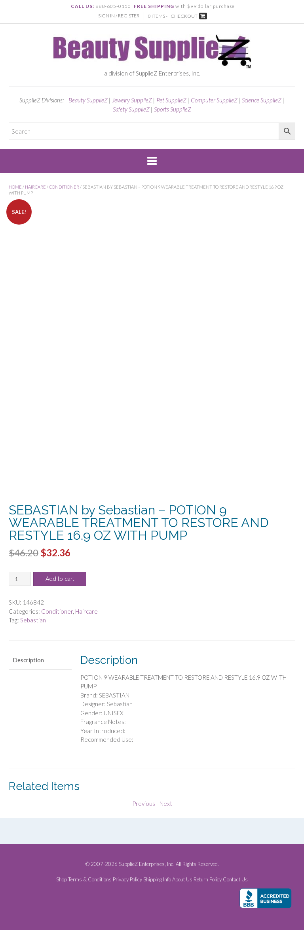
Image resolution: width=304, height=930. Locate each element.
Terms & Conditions (90, 879)
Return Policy (208, 879)
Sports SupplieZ (172, 109)
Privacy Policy (127, 879)
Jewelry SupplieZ (132, 100)
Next (166, 803)
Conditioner (64, 186)
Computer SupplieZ (214, 100)
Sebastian (33, 620)
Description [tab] (28, 659)
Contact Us (235, 879)
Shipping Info (157, 879)
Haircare (35, 186)
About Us (182, 879)
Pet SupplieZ (171, 100)
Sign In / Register (118, 16)
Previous (143, 803)
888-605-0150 (113, 6)
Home (15, 186)
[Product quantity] (19, 579)
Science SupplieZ (261, 100)
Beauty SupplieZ (88, 100)
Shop (61, 879)
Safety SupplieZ (131, 109)
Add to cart (60, 579)
